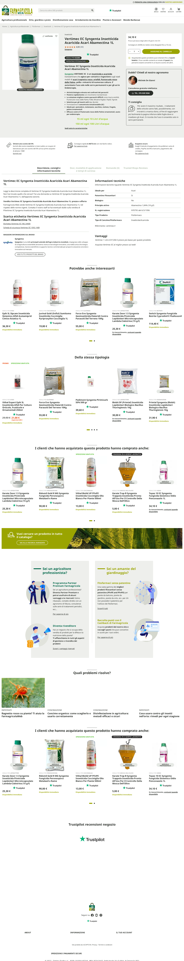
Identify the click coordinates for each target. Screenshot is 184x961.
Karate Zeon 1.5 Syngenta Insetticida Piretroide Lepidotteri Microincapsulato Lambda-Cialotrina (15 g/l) (127, 316)
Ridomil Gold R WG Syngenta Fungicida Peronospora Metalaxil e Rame (54, 495)
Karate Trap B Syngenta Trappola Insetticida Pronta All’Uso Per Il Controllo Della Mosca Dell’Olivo (127, 496)
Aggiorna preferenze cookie (80, 949)
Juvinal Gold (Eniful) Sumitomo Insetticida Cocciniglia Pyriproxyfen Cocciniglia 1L (55, 315)
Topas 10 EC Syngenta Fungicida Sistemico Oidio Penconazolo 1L (162, 495)
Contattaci (28, 953)
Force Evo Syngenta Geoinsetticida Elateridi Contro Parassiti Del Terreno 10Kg (92, 315)
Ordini (118, 940)
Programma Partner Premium (36, 946)
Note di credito (121, 943)
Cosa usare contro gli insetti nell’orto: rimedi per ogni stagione (159, 690)
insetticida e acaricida (102, 74)
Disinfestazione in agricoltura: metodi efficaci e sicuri (111, 690)
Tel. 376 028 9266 (141, 93)
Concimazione (54, 685)
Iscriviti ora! (17, 153)
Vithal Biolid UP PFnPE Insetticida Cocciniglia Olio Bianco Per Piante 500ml (90, 495)
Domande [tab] (113, 168)
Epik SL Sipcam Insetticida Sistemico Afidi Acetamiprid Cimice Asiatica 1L (17, 315)
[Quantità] (134, 51)
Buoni (118, 949)
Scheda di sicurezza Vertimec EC (21, 227)
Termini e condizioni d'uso (80, 937)
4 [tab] (97, 429)
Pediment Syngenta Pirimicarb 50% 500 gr (92, 400)
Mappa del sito (75, 946)
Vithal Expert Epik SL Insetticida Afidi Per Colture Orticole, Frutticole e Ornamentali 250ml (17, 405)
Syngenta (68, 49)
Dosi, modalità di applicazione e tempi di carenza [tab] (85, 169)
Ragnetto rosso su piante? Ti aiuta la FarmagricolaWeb (23, 714)
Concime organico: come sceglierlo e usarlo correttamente (69, 690)
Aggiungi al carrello (161, 51)
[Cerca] (66, 10)
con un (157, 2)
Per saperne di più (80, 146)
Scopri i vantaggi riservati (64, 648)
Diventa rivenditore (32, 943)
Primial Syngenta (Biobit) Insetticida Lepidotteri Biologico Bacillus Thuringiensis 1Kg (162, 405)
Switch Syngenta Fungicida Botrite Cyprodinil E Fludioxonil (165, 314)
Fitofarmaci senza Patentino (35, 959)
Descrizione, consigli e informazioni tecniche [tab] (48, 169)
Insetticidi (68, 34)
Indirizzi (119, 946)
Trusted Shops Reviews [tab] (136, 168)
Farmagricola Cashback (33, 949)
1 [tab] (90, 340)
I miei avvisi (120, 956)
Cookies (73, 943)
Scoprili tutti (102, 608)
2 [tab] (94, 340)
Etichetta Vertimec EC (17, 223)
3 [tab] (94, 429)
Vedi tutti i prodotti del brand (30, 254)
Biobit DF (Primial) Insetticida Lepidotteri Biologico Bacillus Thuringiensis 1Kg (127, 404)
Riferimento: (100, 226)
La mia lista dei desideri (124, 953)
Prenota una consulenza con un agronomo (40, 940)
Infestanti (7, 709)
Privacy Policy (75, 940)
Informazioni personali (124, 937)
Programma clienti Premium (126, 959)
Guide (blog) (29, 956)
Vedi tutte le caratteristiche (76, 128)
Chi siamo (28, 937)
